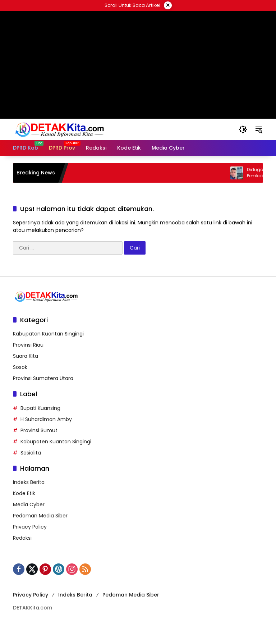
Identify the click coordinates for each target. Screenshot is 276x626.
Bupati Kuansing (40, 408)
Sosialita (30, 452)
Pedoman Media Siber (40, 515)
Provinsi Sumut (39, 430)
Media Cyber (29, 504)
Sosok (20, 367)
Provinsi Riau (28, 344)
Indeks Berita (29, 482)
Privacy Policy (30, 526)
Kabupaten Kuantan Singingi (48, 333)
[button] (243, 129)
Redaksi (22, 538)
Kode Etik (24, 493)
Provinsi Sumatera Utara (43, 378)
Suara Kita (25, 356)
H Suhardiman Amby (46, 419)
